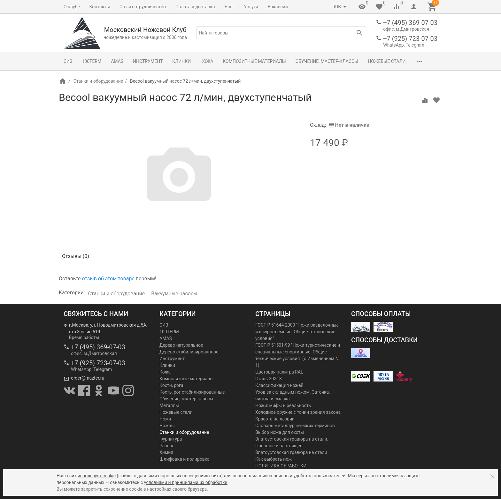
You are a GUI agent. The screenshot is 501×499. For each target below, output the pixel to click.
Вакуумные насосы (174, 294)
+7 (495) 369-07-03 (410, 22)
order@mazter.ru (87, 378)
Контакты (99, 6)
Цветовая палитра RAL (279, 371)
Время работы (84, 337)
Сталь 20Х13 (268, 378)
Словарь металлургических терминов (295, 425)
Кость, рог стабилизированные (192, 392)
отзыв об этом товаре (108, 279)
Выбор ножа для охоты (279, 432)
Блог (230, 6)
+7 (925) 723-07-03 (410, 38)
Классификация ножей (279, 385)
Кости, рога (171, 385)
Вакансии (278, 6)
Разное (166, 445)
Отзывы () (75, 256)
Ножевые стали (386, 61)
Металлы (169, 405)
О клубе (72, 6)
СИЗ (68, 61)
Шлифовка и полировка (184, 459)
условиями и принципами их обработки (185, 482)
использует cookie (97, 475)
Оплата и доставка (195, 6)
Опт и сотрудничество (142, 6)
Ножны (167, 425)
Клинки (181, 61)
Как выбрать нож (273, 459)
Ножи (165, 418)
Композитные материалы (254, 61)
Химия (166, 452)
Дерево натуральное (181, 345)
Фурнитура (170, 439)
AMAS (117, 61)
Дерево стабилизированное (188, 351)
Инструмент (148, 61)
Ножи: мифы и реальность (283, 405)
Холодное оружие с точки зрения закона (298, 412)
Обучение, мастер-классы (327, 61)
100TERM (91, 61)
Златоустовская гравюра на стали (291, 452)
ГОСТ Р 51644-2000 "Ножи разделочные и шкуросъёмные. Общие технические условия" (297, 331)
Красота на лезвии (275, 418)
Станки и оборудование (98, 81)
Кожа (206, 61)
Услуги (251, 6)
